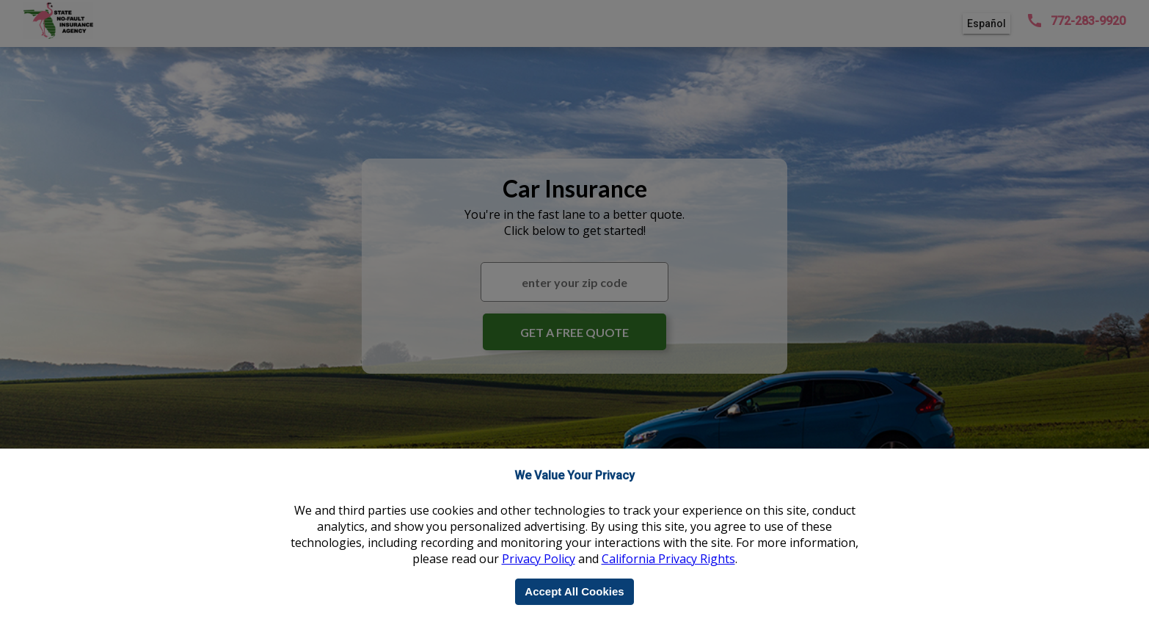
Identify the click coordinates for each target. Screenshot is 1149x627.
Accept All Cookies (574, 591)
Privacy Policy (538, 559)
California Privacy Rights (668, 559)
